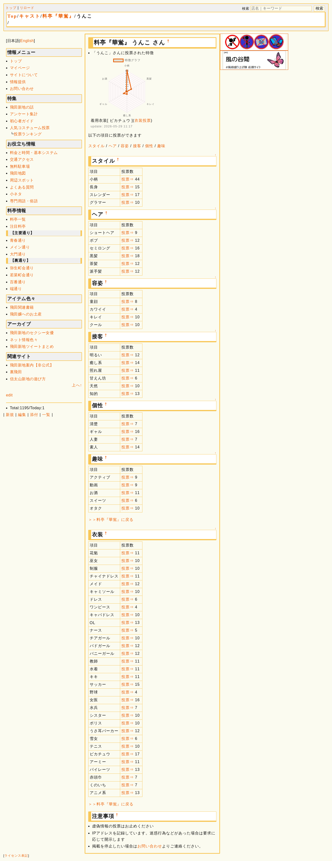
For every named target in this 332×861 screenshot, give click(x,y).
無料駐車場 (20, 166)
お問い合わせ (22, 89)
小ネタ (16, 194)
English (27, 41)
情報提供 (18, 82)
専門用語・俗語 (24, 201)
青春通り (18, 240)
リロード (27, 8)
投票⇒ (127, 179)
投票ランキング (28, 134)
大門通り (18, 254)
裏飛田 (16, 372)
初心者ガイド (22, 121)
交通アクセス (22, 159)
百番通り (18, 282)
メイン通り (20, 247)
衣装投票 (142, 120)
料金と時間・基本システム (34, 153)
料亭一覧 (18, 219)
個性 (149, 146)
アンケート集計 (24, 114)
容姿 (125, 146)
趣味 (161, 146)
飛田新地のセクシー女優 (32, 333)
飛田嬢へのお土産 (26, 314)
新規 (10, 415)
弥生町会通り (22, 268)
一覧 (46, 415)
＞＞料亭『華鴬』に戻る (110, 520)
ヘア (113, 146)
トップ (11, 8)
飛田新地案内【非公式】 (32, 365)
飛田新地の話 (22, 107)
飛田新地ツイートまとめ (32, 346)
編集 (22, 415)
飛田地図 (18, 173)
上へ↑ (77, 385)
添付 (34, 415)
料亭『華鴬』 (58, 16)
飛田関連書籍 (22, 307)
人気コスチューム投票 (30, 128)
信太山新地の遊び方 (28, 379)
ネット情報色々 (24, 340)
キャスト (29, 16)
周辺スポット (22, 180)
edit (9, 395)
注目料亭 (18, 226)
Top (12, 16)
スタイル (96, 146)
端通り (16, 289)
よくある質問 (22, 187)
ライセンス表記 (16, 855)
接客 (137, 146)
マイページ (20, 68)
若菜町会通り (22, 275)
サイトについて (24, 75)
